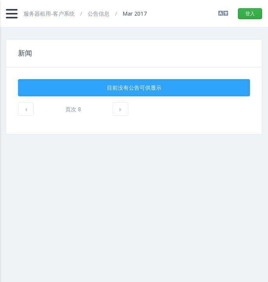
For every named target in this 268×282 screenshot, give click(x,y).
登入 (250, 13)
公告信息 (99, 13)
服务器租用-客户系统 (49, 13)
